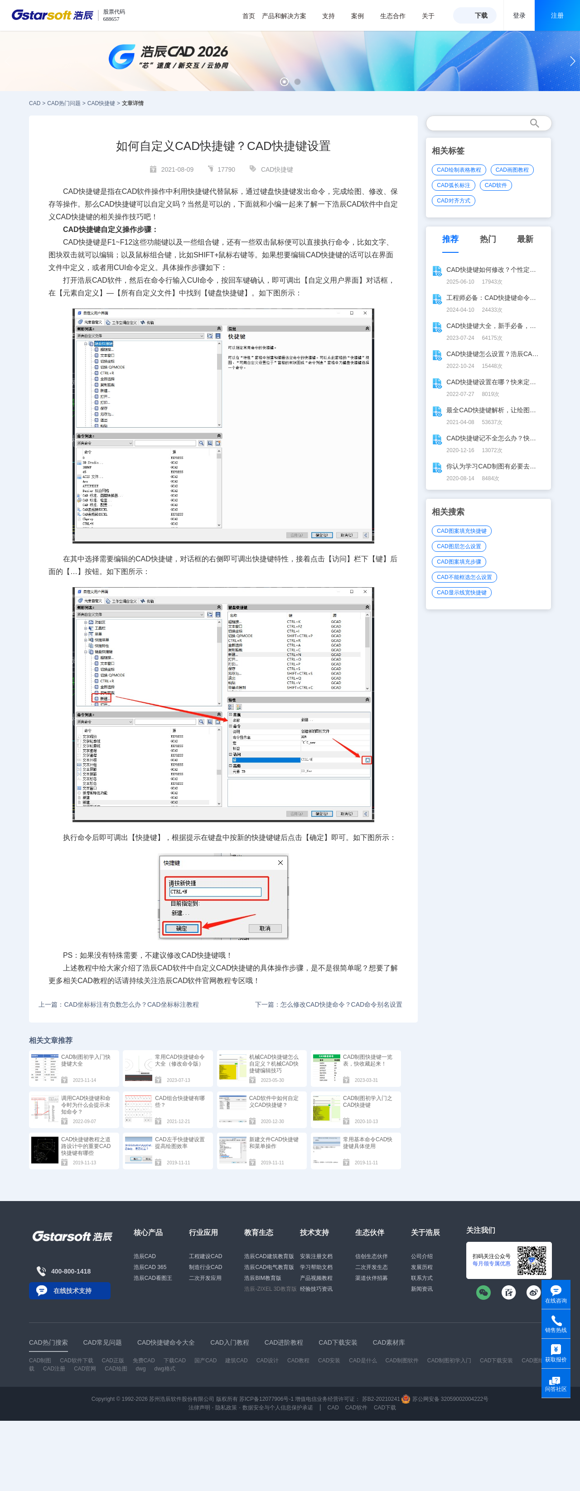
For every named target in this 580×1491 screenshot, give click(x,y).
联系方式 (422, 1278)
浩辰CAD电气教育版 (269, 1267)
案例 (362, 15)
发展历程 (422, 1267)
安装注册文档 (316, 1256)
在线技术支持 (72, 1290)
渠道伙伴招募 (371, 1278)
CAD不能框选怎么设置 (464, 577)
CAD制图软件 (402, 1360)
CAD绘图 (116, 1369)
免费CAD (144, 1360)
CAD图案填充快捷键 (461, 531)
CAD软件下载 (76, 1360)
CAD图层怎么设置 (459, 546)
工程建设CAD (205, 1256)
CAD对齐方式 (453, 201)
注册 (557, 15)
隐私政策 (226, 1407)
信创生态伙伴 (371, 1256)
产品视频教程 (316, 1278)
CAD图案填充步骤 (459, 562)
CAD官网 (85, 1369)
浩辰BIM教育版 (262, 1278)
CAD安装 (329, 1360)
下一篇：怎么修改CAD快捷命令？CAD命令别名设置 (328, 1004)
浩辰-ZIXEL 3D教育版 (270, 1289)
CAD (34, 103)
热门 (488, 239)
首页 (248, 15)
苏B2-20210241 (381, 1399)
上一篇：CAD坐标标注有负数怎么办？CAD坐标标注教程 (118, 1004)
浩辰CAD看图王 (153, 1278)
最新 (525, 239)
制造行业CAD (205, 1267)
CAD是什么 (363, 1360)
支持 (333, 15)
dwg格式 (165, 1369)
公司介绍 (422, 1256)
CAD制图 (40, 1360)
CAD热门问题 (63, 103)
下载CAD (175, 1360)
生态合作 (397, 15)
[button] (284, 81)
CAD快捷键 (101, 103)
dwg (141, 1369)
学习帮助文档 (316, 1267)
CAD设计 (267, 1360)
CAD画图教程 (512, 170)
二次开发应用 (205, 1278)
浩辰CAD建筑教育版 (269, 1256)
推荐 (450, 239)
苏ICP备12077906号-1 (266, 1399)
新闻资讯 (422, 1289)
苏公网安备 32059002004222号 (444, 1399)
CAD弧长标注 (453, 185)
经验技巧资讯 (316, 1289)
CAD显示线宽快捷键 (461, 592)
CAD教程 (92, 980)
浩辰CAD (145, 1256)
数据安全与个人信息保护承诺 (277, 1407)
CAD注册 (54, 1369)
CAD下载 (385, 1407)
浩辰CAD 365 (150, 1267)
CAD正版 (113, 1360)
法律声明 (199, 1407)
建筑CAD (236, 1360)
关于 (433, 15)
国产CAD (205, 1360)
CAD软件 (107, 280)
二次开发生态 (371, 1267)
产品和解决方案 (289, 15)
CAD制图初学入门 (449, 1360)
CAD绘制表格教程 (459, 170)
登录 (519, 15)
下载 (481, 15)
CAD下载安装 (496, 1360)
